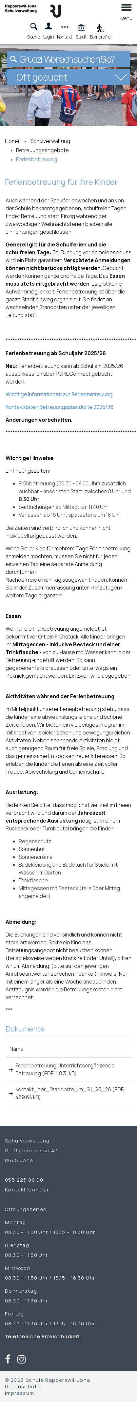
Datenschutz (22, 1386)
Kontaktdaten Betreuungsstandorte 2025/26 (59, 407)
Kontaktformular (27, 1189)
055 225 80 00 (24, 1179)
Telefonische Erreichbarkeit (42, 1336)
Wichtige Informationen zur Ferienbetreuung (59, 394)
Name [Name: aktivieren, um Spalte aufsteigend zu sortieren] (17, 1048)
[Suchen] (13, 59)
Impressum (19, 1393)
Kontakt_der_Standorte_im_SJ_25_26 (63, 1089)
